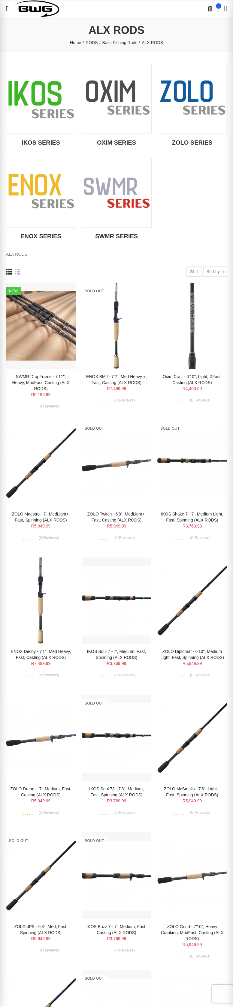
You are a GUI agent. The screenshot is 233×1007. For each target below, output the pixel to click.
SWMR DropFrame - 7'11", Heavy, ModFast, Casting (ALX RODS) (40, 382)
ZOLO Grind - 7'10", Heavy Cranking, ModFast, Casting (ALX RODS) (192, 932)
